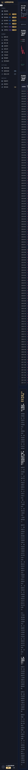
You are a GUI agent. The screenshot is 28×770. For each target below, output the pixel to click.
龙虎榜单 (4, 46)
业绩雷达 (8, 30)
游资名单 (4, 49)
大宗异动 (8, 23)
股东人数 (4, 43)
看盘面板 (4, 11)
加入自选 (27, 11)
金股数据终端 (7, 2)
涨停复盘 (4, 40)
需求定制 (8, 87)
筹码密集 (8, 17)
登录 (8, 767)
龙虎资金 (8, 14)
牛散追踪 (4, 55)
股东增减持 (5, 61)
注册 (14, 767)
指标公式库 (8, 74)
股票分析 (4, 37)
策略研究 (4, 81)
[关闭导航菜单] (1, 5)
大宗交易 (4, 52)
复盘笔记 (4, 84)
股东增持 (8, 20)
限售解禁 (4, 58)
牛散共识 (8, 27)
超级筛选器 (8, 71)
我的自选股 (5, 68)
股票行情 (23, 24)
